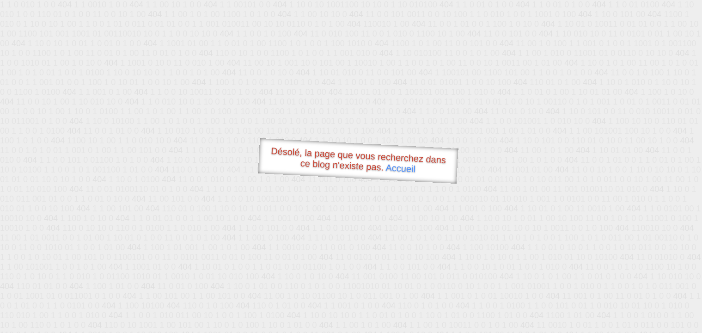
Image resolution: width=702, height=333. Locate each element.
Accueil (400, 168)
